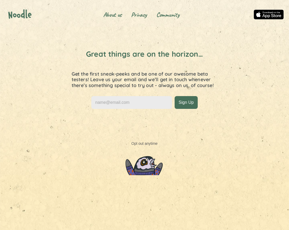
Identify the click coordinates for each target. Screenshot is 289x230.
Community (167, 15)
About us (112, 15)
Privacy (139, 15)
